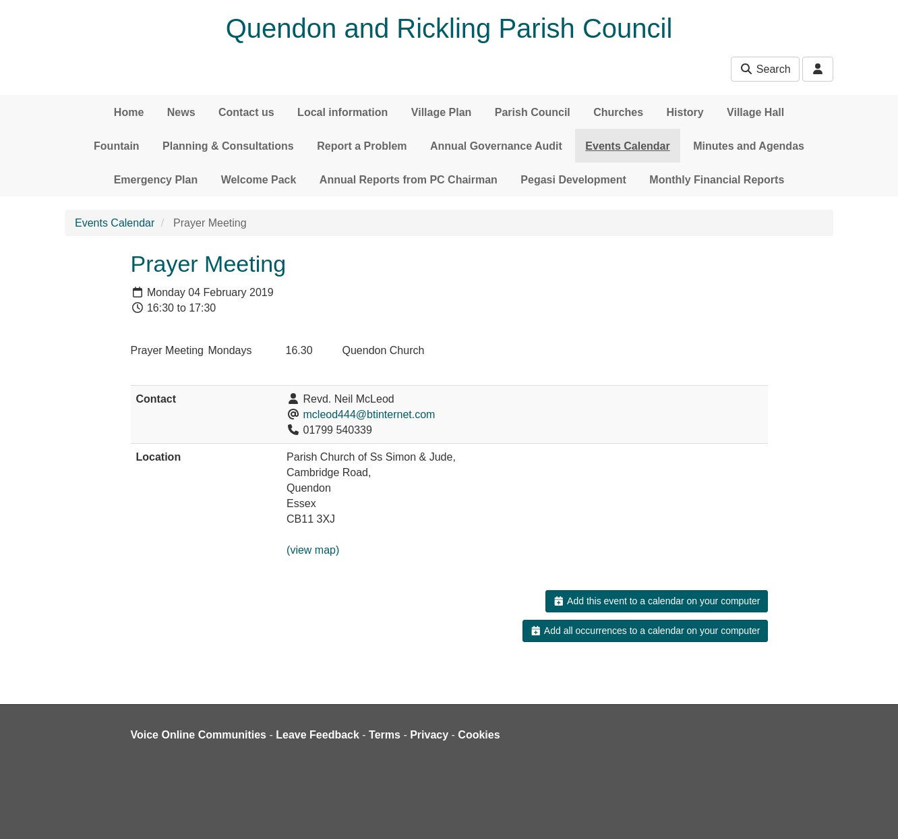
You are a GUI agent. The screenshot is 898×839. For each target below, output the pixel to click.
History (685, 112)
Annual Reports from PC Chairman (409, 179)
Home (129, 112)
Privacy (429, 735)
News (181, 112)
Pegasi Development (573, 179)
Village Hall (755, 112)
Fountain (117, 146)
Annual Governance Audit (496, 146)
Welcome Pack (259, 179)
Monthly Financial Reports (716, 179)
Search (765, 69)
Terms (384, 735)
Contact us (246, 112)
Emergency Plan (156, 179)
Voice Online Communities (199, 735)
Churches (618, 112)
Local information (342, 112)
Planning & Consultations (228, 146)
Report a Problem (362, 146)
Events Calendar (627, 146)
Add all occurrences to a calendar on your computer (645, 630)
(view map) (313, 550)
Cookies (479, 735)
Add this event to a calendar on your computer (656, 601)
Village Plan (441, 112)
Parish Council (532, 112)
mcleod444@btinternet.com (369, 414)
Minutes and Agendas (748, 146)
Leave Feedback (317, 735)
